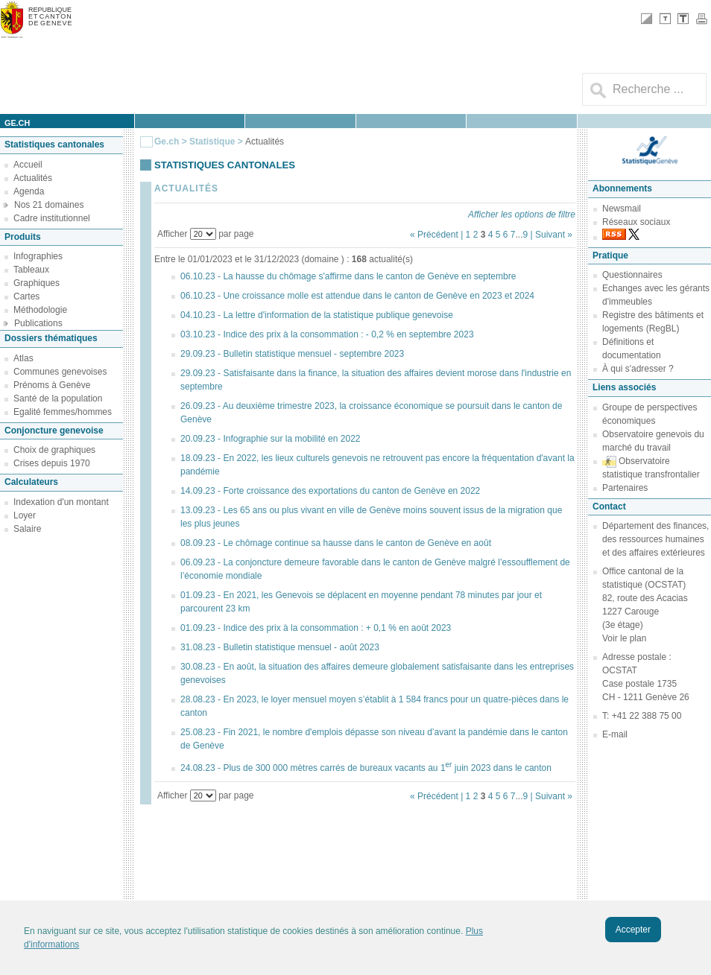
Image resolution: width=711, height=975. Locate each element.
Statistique (212, 141)
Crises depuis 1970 (51, 463)
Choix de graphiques (54, 450)
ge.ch (17, 122)
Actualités (32, 178)
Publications (38, 323)
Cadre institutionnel (51, 218)
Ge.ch (166, 141)
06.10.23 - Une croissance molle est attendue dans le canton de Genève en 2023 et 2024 (357, 295)
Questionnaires (632, 275)
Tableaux (31, 269)
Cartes (26, 296)
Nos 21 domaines (48, 205)
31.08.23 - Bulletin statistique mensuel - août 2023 (279, 647)
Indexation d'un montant (61, 502)
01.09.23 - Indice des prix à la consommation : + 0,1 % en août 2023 (315, 628)
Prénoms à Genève (51, 385)
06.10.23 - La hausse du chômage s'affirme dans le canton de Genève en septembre (348, 276)
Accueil (27, 164)
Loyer (24, 515)
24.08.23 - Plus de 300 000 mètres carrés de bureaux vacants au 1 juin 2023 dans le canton (366, 768)
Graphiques (36, 283)
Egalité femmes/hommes (62, 412)
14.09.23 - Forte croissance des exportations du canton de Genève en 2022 (330, 491)
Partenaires (625, 488)
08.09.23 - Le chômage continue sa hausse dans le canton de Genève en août (335, 543)
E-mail (615, 734)
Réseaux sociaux (636, 222)
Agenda (28, 191)
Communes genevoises (60, 371)
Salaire (27, 529)
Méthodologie (40, 310)
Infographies (38, 256)
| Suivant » (551, 234)
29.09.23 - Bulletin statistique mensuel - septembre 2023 (292, 354)
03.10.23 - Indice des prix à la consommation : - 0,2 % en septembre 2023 (327, 334)
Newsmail (621, 208)
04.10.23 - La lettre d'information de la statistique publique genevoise (316, 315)
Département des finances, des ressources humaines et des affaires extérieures (655, 539)
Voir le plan (624, 638)
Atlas (23, 358)
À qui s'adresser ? (638, 368)
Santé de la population (57, 398)
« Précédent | (438, 234)
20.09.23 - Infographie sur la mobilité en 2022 (270, 438)
